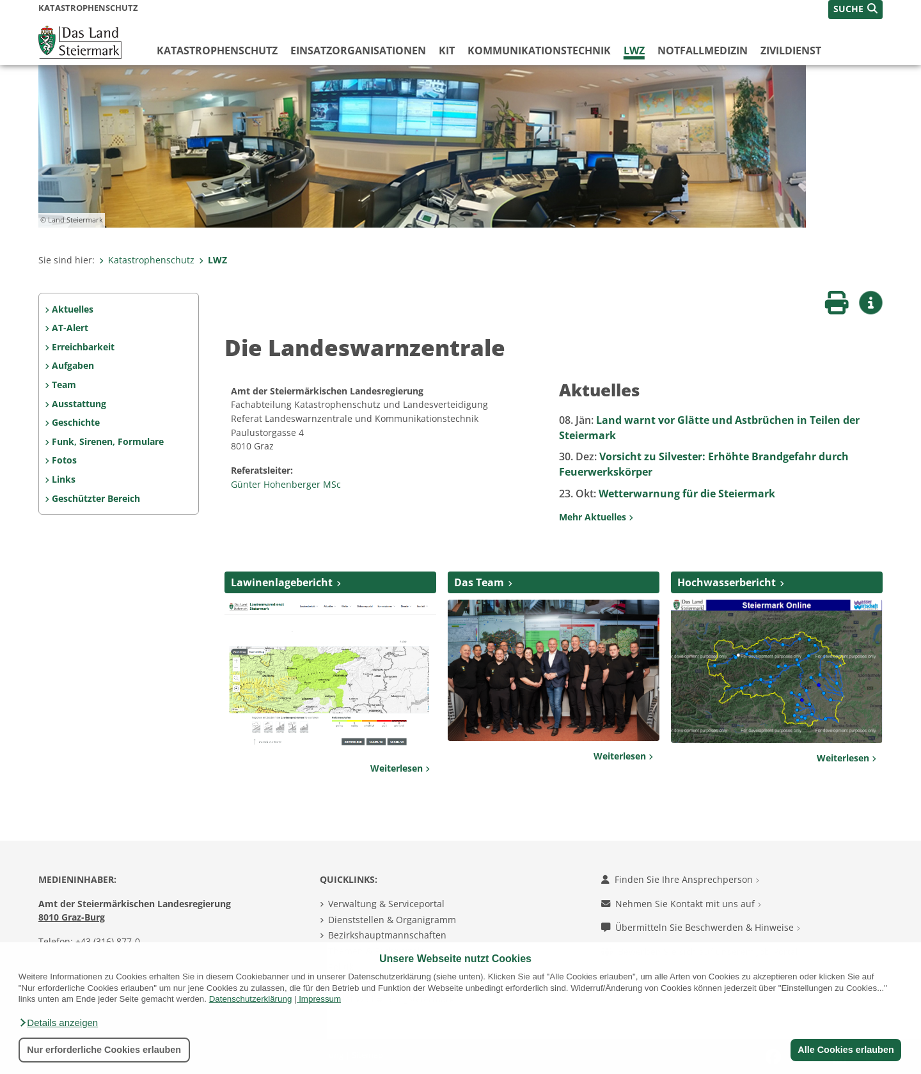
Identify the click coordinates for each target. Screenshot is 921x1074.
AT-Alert (70, 328)
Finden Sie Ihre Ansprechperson (680, 879)
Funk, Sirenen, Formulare (108, 441)
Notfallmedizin (702, 50)
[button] (58, 1023)
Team (64, 384)
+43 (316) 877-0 (107, 941)
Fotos (64, 460)
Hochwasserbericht (726, 582)
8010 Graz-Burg (71, 917)
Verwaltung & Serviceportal (386, 904)
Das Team (479, 582)
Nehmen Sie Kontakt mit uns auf (681, 904)
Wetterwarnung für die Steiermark (667, 493)
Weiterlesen (400, 768)
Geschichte (76, 422)
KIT (447, 50)
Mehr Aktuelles (596, 517)
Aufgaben (73, 365)
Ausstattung (79, 404)
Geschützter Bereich (96, 498)
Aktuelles (72, 309)
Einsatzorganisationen (358, 50)
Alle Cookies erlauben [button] (845, 1050)
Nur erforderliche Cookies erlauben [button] (104, 1050)
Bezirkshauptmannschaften (387, 935)
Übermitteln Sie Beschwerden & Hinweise (700, 927)
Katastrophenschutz (217, 50)
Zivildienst (790, 50)
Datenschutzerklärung (250, 999)
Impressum (320, 999)
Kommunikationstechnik (539, 50)
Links (63, 479)
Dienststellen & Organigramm (392, 920)
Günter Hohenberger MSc (287, 484)
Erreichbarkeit (83, 347)
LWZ (634, 50)
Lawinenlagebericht (282, 582)
